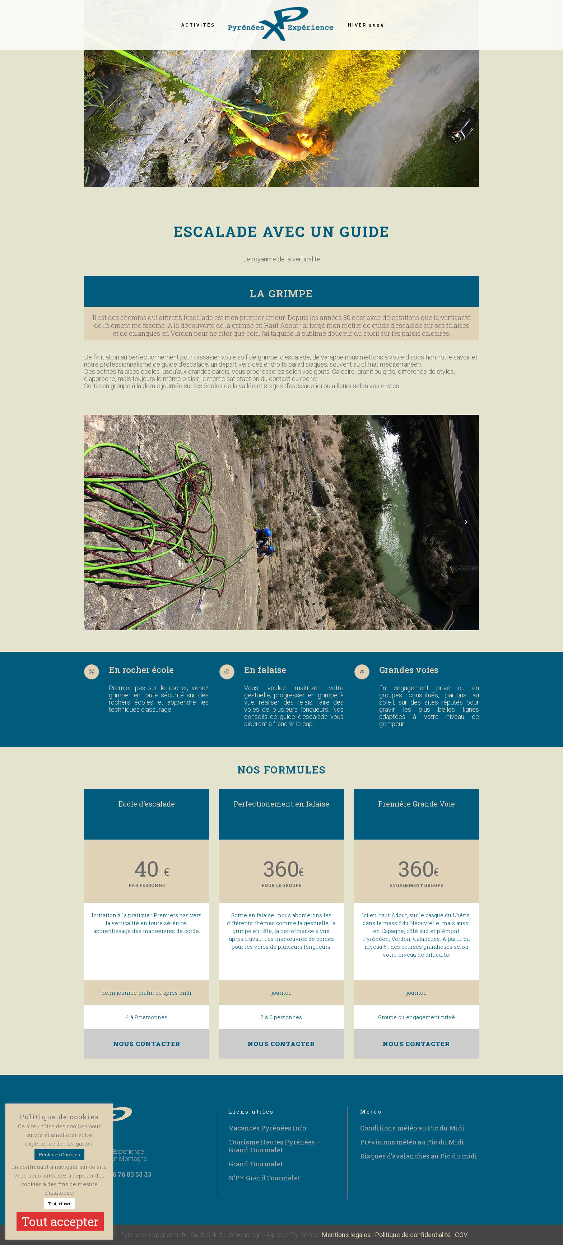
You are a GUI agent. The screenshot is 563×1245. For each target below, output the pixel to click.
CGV (461, 1235)
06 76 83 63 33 (130, 1174)
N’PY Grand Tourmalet (264, 1178)
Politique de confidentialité (413, 1235)
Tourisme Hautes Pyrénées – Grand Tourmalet (275, 1146)
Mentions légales (346, 1235)
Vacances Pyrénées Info (267, 1128)
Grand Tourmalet (256, 1164)
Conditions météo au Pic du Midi (412, 1128)
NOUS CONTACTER (146, 1044)
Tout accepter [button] (60, 1221)
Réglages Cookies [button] (59, 1154)
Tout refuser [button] (59, 1203)
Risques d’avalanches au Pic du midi (418, 1156)
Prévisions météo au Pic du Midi (412, 1142)
